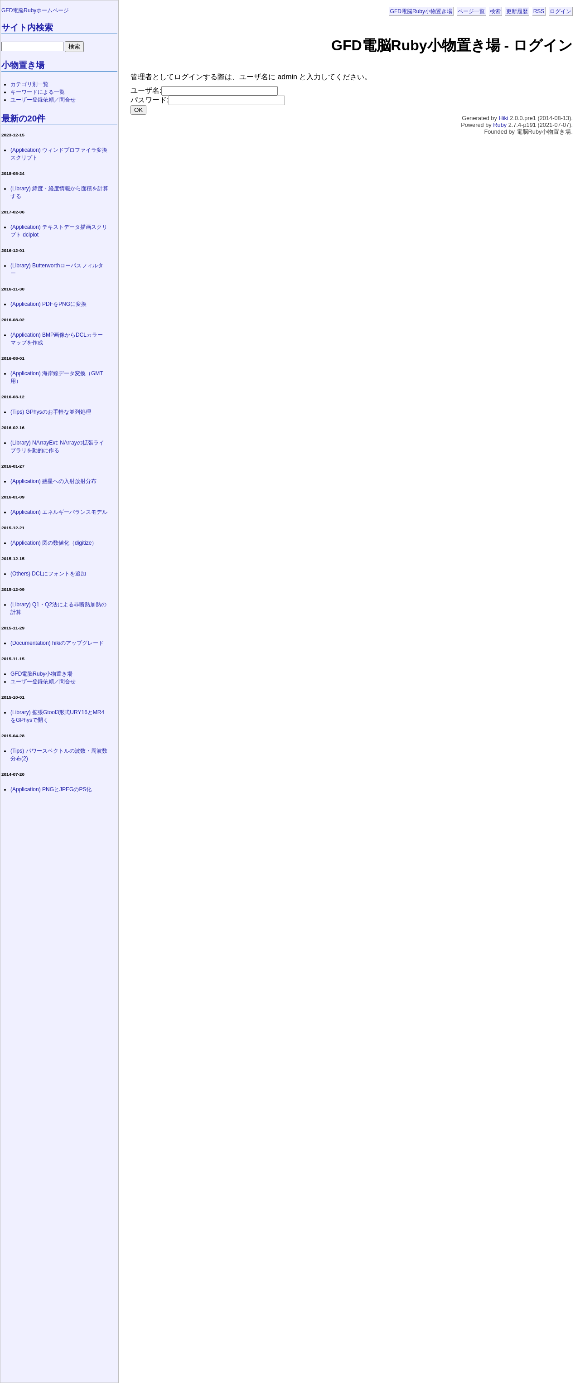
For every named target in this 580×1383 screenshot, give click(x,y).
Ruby (500, 124)
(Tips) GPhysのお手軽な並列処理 (50, 412)
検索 (495, 11)
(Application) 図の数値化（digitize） (53, 543)
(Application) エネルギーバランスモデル (58, 512)
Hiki (503, 118)
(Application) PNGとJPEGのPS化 (51, 789)
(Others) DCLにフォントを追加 (48, 574)
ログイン (560, 11)
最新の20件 (23, 118)
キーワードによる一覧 (37, 92)
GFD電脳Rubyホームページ (35, 10)
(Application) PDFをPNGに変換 (48, 304)
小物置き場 (22, 65)
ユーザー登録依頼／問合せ (43, 100)
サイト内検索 (27, 27)
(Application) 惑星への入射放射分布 (53, 481)
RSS (539, 11)
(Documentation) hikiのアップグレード (57, 643)
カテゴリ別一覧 (29, 84)
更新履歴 (517, 11)
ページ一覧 (471, 11)
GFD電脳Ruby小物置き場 (421, 11)
